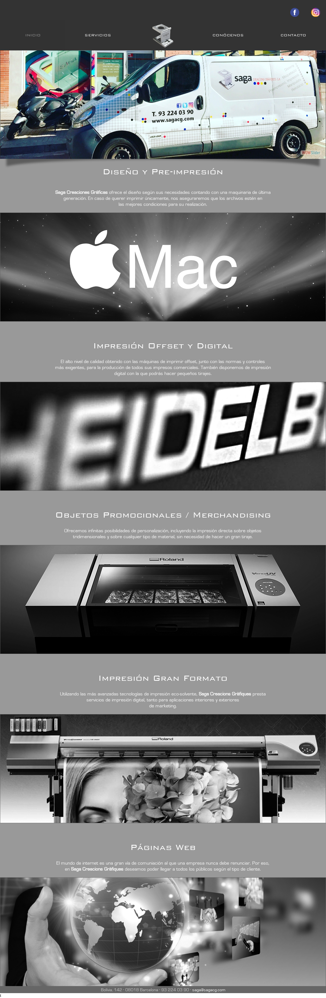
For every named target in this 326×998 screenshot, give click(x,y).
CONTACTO (293, 35)
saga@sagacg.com (208, 990)
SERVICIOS (98, 35)
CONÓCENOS (228, 35)
